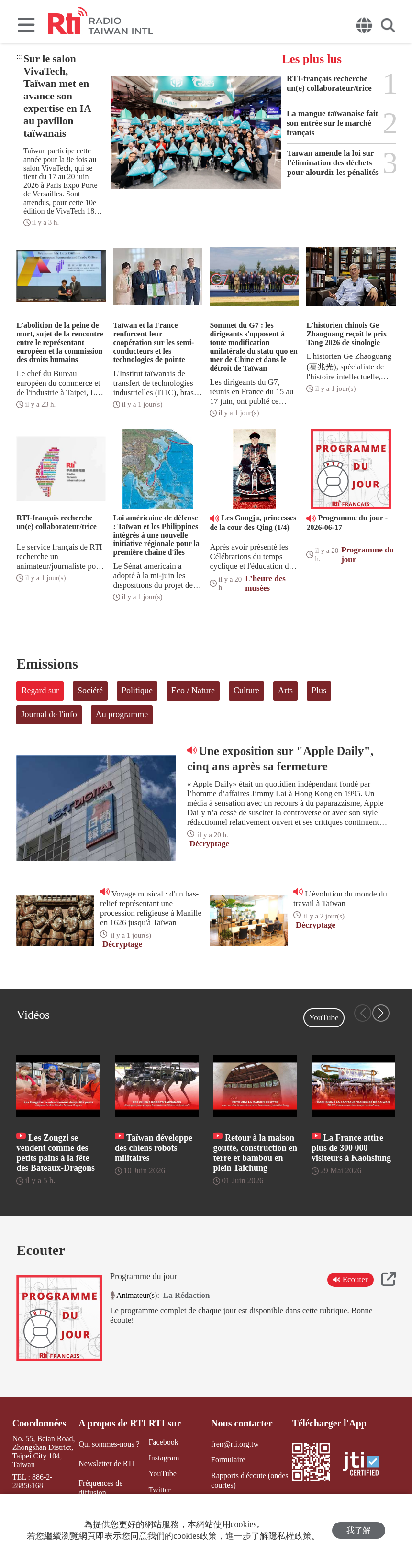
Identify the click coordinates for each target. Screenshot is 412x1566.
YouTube (324, 1017)
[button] (381, 1013)
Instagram (163, 1458)
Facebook (163, 1442)
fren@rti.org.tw (235, 1444)
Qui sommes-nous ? (108, 1444)
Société (90, 690)
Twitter (159, 1489)
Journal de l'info (49, 714)
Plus (319, 690)
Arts (285, 690)
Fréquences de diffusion (100, 1487)
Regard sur (39, 690)
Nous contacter (241, 1423)
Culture (246, 690)
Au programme (122, 714)
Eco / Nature (193, 690)
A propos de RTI (112, 1423)
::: (19, 57)
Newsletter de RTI (106, 1463)
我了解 (358, 1530)
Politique (137, 690)
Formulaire (228, 1460)
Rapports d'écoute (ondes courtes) (249, 1480)
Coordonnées (39, 1423)
